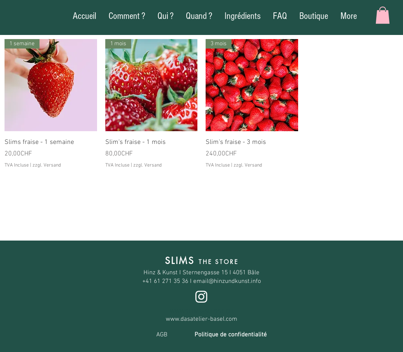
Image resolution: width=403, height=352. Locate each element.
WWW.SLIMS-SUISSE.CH (201, 311)
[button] (382, 15)
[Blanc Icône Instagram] (201, 297)
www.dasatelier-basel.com (201, 319)
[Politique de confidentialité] (231, 335)
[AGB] (161, 335)
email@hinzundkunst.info (227, 281)
